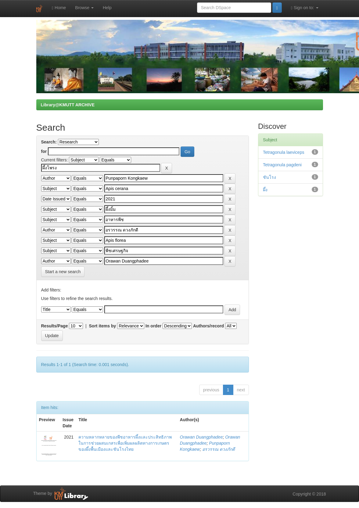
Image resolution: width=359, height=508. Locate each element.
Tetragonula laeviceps (283, 152)
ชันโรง (269, 177)
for (44, 151)
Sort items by (102, 325)
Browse (84, 7)
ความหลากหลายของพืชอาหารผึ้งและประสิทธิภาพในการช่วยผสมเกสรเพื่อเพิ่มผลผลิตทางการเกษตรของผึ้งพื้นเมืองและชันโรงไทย (125, 443)
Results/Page (54, 325)
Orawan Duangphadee (201, 437)
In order (153, 325)
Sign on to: (304, 7)
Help (107, 7)
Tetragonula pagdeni (282, 164)
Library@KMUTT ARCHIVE (68, 104)
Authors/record (208, 325)
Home (59, 7)
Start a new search (63, 271)
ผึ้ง (265, 189)
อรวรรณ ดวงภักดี (218, 449)
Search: (49, 141)
